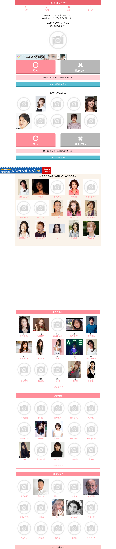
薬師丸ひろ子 (24, 196)
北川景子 (40, 358)
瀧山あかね (57, 336)
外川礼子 (40, 517)
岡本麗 (40, 196)
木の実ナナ (74, 217)
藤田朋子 (57, 459)
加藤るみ (57, 438)
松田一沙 (40, 438)
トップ (25, 8)
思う (35, 67)
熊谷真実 (57, 196)
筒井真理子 (24, 336)
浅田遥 (41, 418)
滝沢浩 (91, 459)
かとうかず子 (91, 196)
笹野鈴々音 (24, 438)
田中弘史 (57, 496)
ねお (57, 517)
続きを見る (58, 387)
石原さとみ (24, 358)
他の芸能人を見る (58, 84)
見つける (90, 8)
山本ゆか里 (41, 459)
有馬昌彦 (40, 538)
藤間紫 (74, 496)
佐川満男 (91, 496)
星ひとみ (40, 217)
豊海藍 (74, 538)
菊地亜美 (90, 238)
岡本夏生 (57, 217)
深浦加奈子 (40, 238)
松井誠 (57, 538)
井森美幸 (73, 238)
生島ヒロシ (74, 418)
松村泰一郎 (91, 538)
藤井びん (40, 496)
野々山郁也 (74, 438)
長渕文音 (91, 517)
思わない (80, 67)
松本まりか (74, 336)
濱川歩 (57, 381)
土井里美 (57, 418)
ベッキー (57, 238)
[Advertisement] (58, 261)
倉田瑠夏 (24, 496)
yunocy (74, 358)
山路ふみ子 (74, 517)
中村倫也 (91, 336)
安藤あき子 (91, 438)
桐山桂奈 (24, 381)
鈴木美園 (24, 418)
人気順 (47, 8)
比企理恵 (73, 196)
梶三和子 (24, 538)
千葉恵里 (57, 358)
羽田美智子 (23, 238)
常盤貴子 (91, 381)
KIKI (24, 459)
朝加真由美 (90, 217)
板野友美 (40, 336)
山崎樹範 (74, 459)
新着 (69, 8)
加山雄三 (40, 381)
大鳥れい (91, 418)
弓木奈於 (74, 381)
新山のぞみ (24, 517)
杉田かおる (23, 217)
